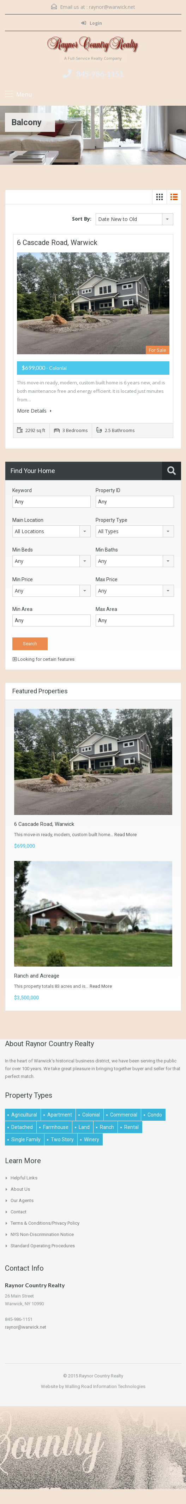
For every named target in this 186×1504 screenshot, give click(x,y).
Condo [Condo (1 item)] (155, 1115)
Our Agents (22, 1200)
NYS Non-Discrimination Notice (42, 1234)
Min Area (22, 609)
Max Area (106, 609)
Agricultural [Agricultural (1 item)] (24, 1115)
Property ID (108, 490)
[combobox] (134, 219)
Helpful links (24, 1178)
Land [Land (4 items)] (84, 1127)
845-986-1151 (100, 73)
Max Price (107, 579)
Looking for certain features (43, 659)
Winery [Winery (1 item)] (91, 1139)
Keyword (22, 490)
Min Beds (22, 550)
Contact (18, 1211)
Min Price (22, 579)
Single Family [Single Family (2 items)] (26, 1139)
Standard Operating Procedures (43, 1245)
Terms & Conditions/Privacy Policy (45, 1223)
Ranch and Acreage (36, 976)
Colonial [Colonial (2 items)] (91, 1115)
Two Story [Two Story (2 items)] (62, 1139)
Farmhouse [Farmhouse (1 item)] (55, 1127)
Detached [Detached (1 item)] (22, 1127)
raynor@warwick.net (112, 7)
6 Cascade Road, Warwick (57, 242)
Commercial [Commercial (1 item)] (123, 1115)
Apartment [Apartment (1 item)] (59, 1115)
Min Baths (107, 550)
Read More (125, 834)
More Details (34, 410)
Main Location (27, 520)
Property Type (111, 520)
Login (91, 23)
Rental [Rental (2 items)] (131, 1127)
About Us (20, 1189)
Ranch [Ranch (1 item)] (107, 1127)
